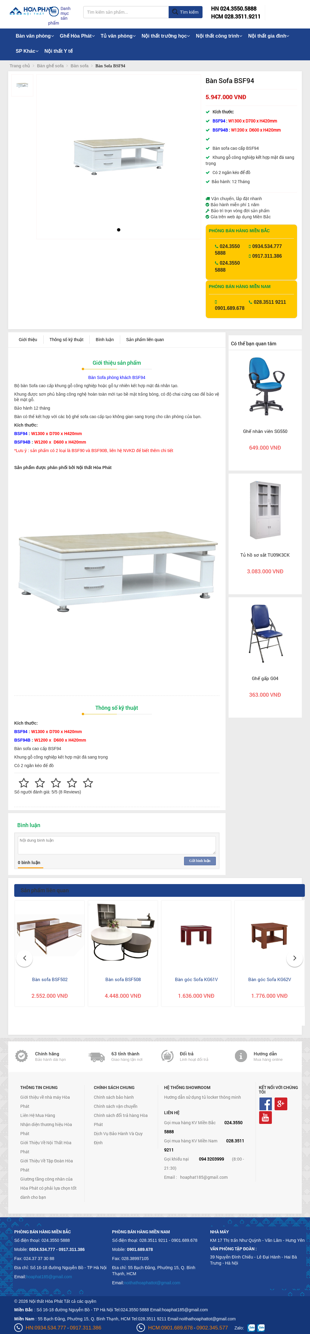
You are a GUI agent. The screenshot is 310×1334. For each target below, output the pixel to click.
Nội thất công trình (219, 36)
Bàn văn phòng (35, 36)
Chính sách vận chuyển (115, 1106)
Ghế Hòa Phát (77, 36)
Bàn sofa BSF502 (50, 979)
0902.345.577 (212, 1328)
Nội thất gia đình (268, 36)
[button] (46, 148)
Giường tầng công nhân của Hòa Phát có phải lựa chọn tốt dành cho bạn (48, 1188)
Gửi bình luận (199, 861)
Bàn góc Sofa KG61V (196, 979)
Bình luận (105, 339)
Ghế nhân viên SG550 (265, 431)
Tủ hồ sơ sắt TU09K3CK (265, 555)
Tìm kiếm (185, 12)
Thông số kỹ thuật (67, 339)
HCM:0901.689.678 (170, 1328)
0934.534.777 (267, 246)
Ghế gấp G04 (265, 678)
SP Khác (27, 51)
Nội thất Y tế (59, 51)
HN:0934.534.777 (46, 1328)
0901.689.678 (230, 308)
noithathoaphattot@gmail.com (152, 1282)
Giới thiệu (28, 339)
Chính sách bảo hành (114, 1097)
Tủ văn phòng (118, 36)
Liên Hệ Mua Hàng (37, 1115)
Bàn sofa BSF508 (123, 979)
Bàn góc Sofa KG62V (269, 979)
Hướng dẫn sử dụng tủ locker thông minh (202, 1097)
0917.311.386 (267, 256)
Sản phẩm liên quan (145, 339)
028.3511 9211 (270, 302)
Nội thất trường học (166, 36)
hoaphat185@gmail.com (204, 1177)
